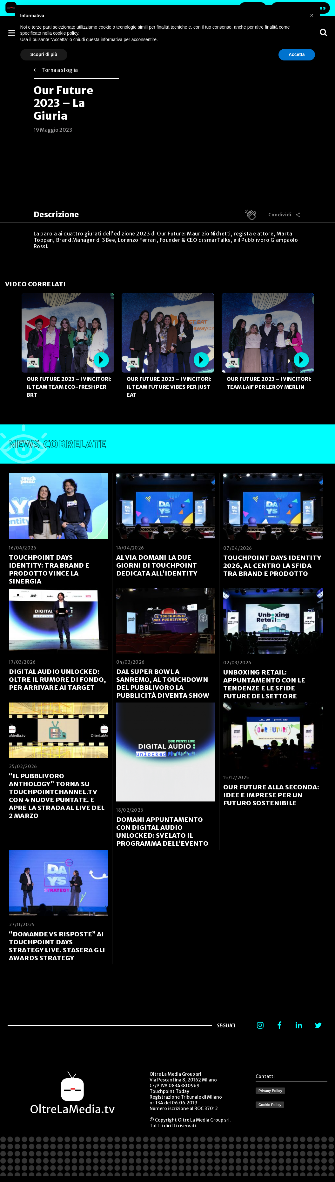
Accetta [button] (297, 54)
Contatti (265, 1076)
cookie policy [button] (65, 33)
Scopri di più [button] (43, 54)
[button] (312, 15)
